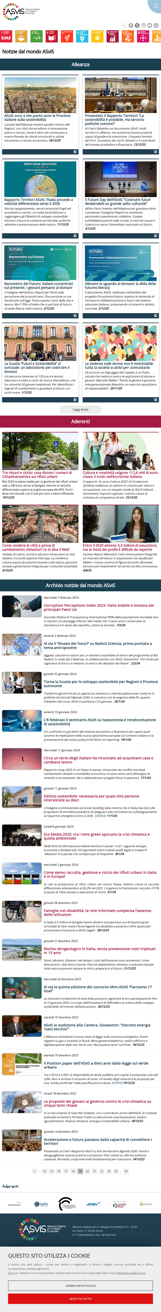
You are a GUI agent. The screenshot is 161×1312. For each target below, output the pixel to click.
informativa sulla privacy (131, 1273)
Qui (10, 1273)
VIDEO (100, 816)
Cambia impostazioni (81, 1285)
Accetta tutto (81, 1299)
